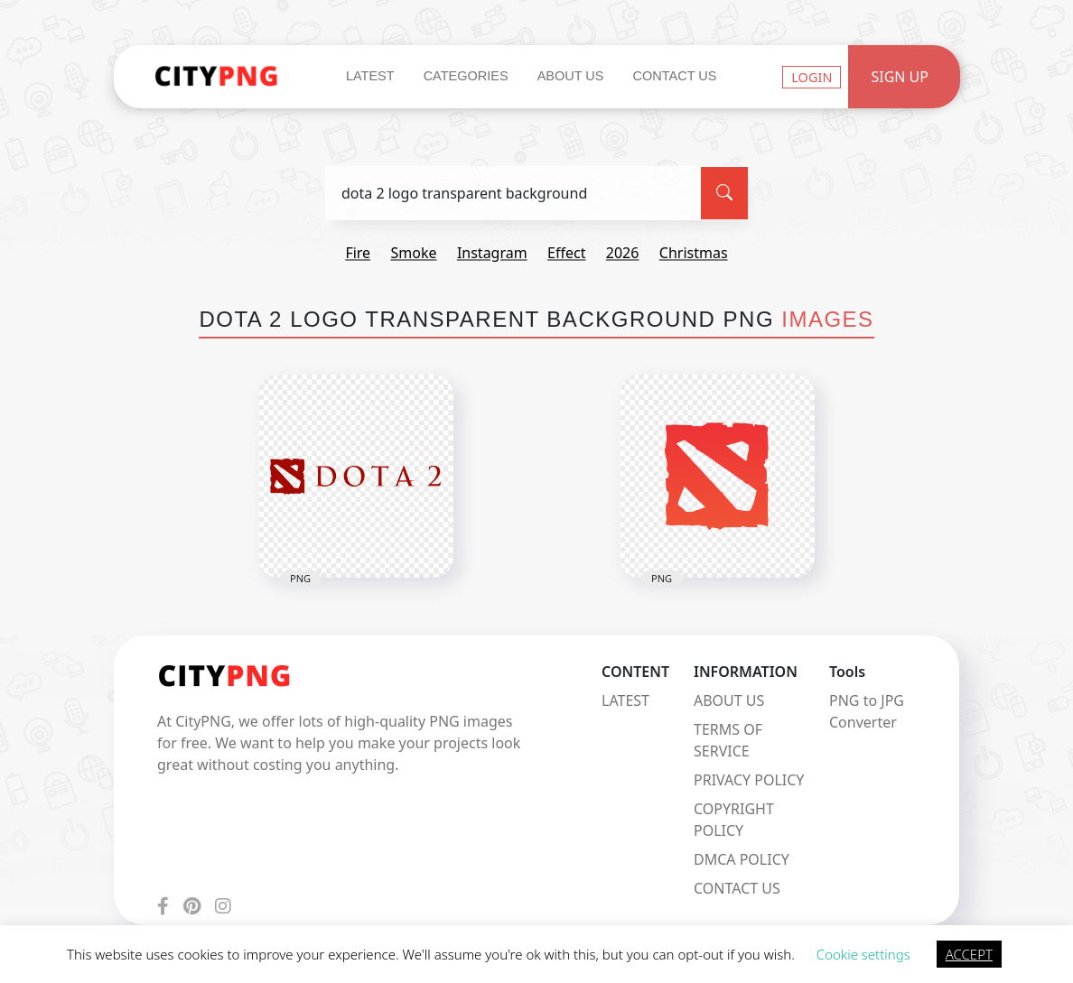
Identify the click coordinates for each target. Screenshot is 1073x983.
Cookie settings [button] (863, 954)
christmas (693, 253)
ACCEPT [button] (969, 954)
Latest (370, 76)
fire (357, 253)
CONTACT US (737, 888)
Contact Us (674, 76)
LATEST (625, 700)
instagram (492, 253)
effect (566, 253)
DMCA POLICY (741, 859)
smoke (414, 253)
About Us (570, 76)
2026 (622, 253)
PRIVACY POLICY (749, 780)
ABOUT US (729, 700)
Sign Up (899, 77)
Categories (466, 76)
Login (811, 77)
